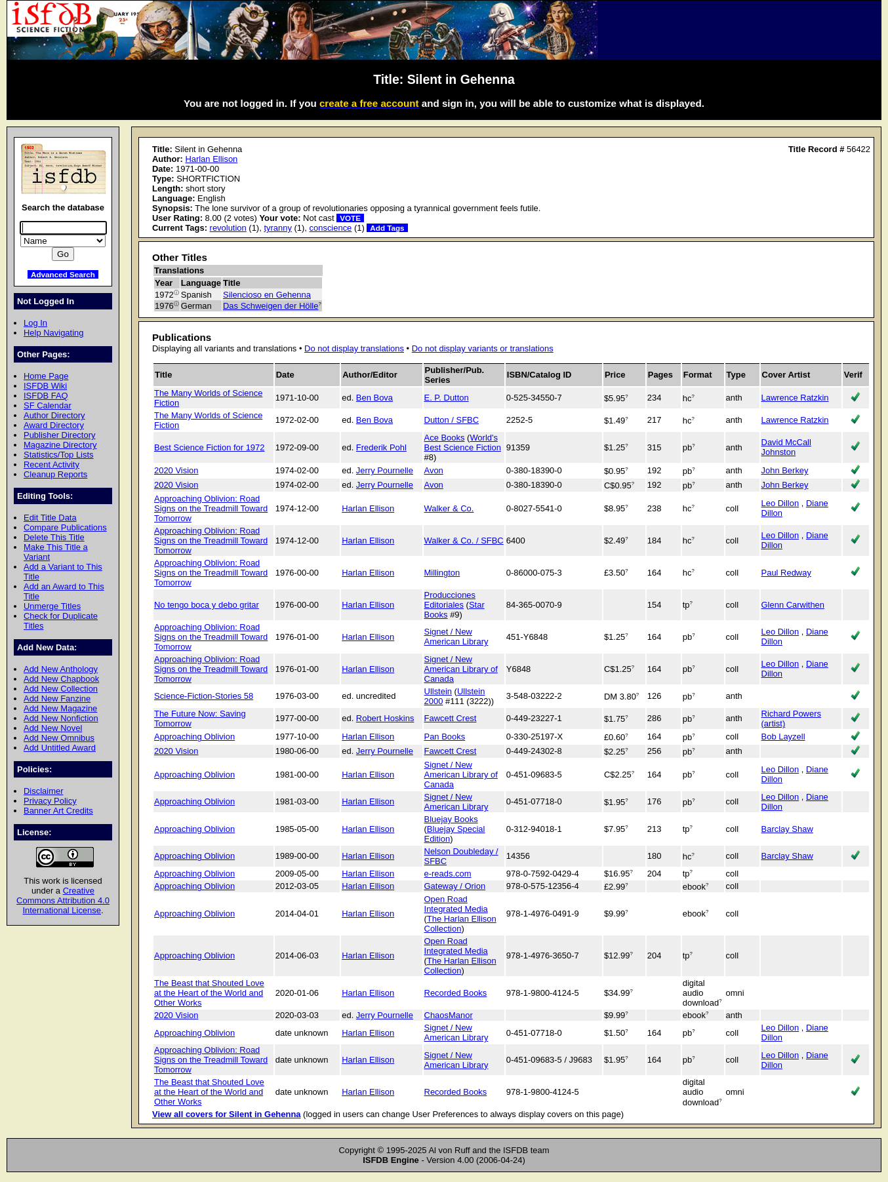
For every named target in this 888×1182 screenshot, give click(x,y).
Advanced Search (63, 274)
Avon (433, 470)
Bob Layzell (783, 736)
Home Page (46, 376)
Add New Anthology (61, 669)
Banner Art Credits (58, 811)
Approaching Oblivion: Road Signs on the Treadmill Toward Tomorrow (211, 508)
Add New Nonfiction (61, 718)
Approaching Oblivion (194, 736)
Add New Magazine (60, 708)
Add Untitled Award (60, 748)
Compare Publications (65, 527)
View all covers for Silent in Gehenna (226, 1114)
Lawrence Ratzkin (795, 398)
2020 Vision (176, 470)
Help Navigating (53, 333)
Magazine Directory (60, 445)
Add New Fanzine (57, 698)
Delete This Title (54, 537)
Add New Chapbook (61, 679)
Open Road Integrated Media (456, 904)
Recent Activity (51, 464)
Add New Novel (53, 728)
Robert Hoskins (385, 718)
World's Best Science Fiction (462, 442)
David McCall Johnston (786, 447)
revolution (228, 228)
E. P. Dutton (446, 398)
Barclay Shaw (787, 829)
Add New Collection (61, 689)
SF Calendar (47, 405)
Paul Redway (786, 573)
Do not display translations (354, 348)
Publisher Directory (59, 435)
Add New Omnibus (59, 738)
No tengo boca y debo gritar (206, 605)
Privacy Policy (50, 801)
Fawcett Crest (450, 718)
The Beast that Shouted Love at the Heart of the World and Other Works (209, 993)
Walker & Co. (449, 508)
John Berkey (785, 470)
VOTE (350, 218)
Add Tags (387, 228)
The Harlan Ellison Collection (460, 924)
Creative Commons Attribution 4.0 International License (63, 900)
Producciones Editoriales (449, 600)
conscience (331, 228)
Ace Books (444, 438)
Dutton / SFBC (451, 420)
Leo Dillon (780, 503)
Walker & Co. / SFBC (464, 540)
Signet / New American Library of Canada (461, 669)
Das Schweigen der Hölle (270, 306)
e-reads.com (448, 873)
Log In (35, 323)
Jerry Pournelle (384, 470)
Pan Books (445, 736)
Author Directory (54, 415)
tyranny (277, 228)
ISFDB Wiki (45, 386)
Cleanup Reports (55, 474)
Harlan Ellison (211, 159)
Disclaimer (43, 791)
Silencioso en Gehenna (267, 295)
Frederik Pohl (381, 447)
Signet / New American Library (456, 636)
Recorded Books (455, 993)
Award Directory (54, 425)
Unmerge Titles (52, 606)
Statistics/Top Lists (59, 455)
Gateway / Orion (455, 886)
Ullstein (438, 691)
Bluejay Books (451, 819)
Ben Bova (374, 398)
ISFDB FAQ (46, 396)
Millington (442, 573)
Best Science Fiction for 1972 (209, 447)
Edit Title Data (50, 517)
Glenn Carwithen (792, 605)
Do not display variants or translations (483, 348)
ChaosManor (448, 1015)
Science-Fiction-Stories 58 (203, 696)
